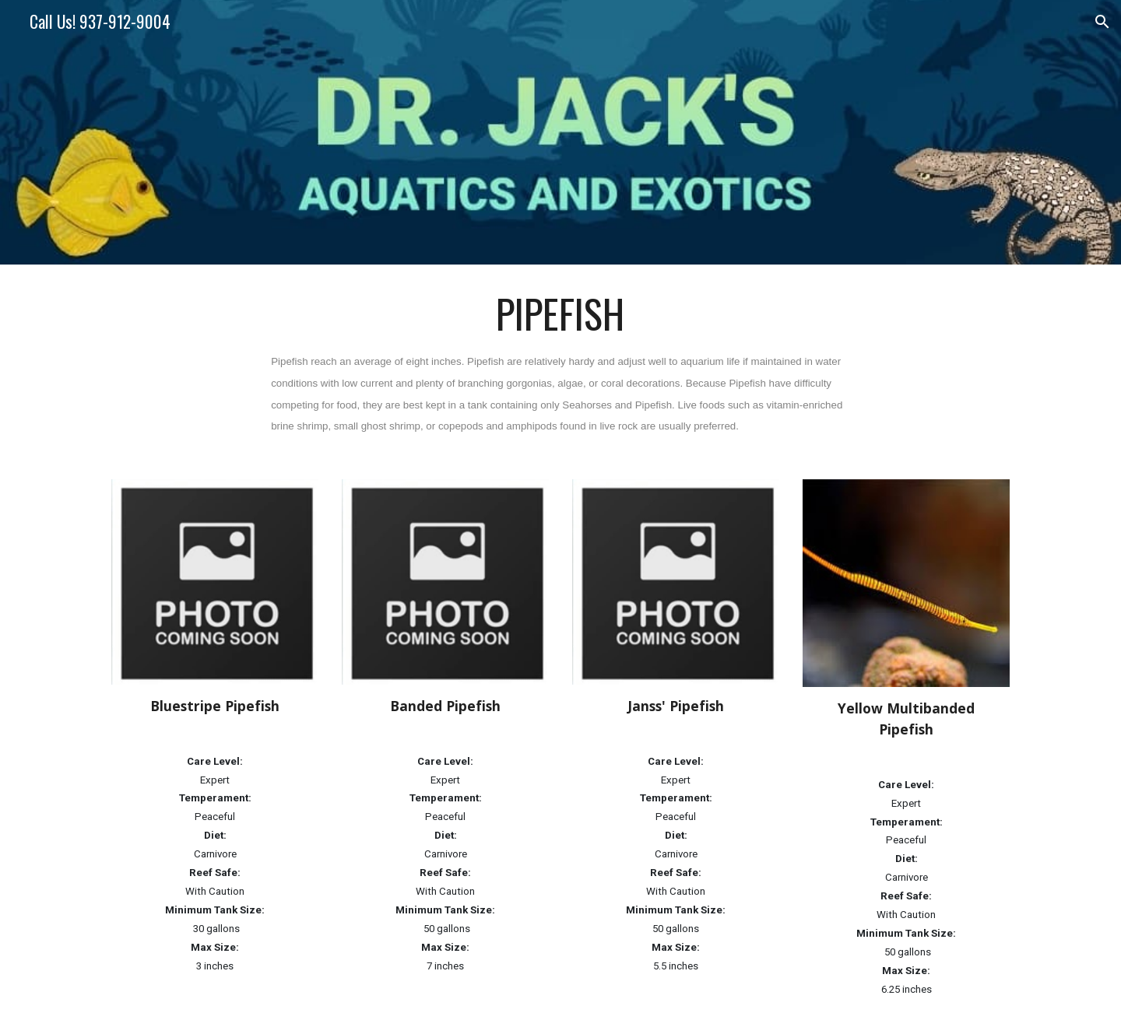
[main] (560, 362)
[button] (1102, 21)
